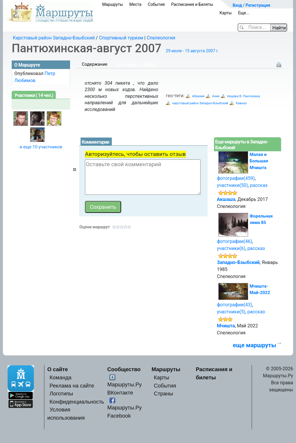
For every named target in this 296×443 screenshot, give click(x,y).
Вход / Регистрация (251, 5)
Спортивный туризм (121, 38)
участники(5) (231, 312)
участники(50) (232, 185)
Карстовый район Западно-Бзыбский (54, 38)
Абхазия (198, 96)
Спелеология (161, 38)
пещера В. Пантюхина (243, 96)
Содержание (94, 64)
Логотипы (61, 393)
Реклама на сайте (72, 386)
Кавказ (241, 103)
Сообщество (123, 369)
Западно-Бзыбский (238, 262)
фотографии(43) (234, 305)
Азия (216, 96)
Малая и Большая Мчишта (259, 161)
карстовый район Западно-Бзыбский (200, 103)
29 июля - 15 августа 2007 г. (192, 50)
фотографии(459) (236, 178)
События (156, 4)
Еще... (243, 13)
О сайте (57, 369)
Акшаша (226, 199)
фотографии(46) (234, 241)
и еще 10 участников (41, 147)
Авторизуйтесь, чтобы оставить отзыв (135, 154)
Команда (61, 377)
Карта (150, 64)
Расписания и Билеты (192, 4)
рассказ (259, 185)
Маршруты (112, 4)
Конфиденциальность (77, 402)
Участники (126, 64)
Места (135, 4)
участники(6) (231, 248)
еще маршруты (254, 345)
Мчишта (226, 326)
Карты (226, 13)
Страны (163, 393)
